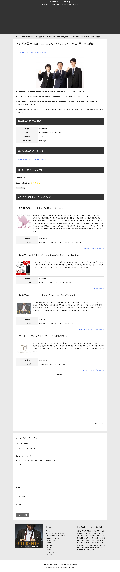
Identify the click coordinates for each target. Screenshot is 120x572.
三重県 (83, 540)
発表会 (49, 550)
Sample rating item (23, 183)
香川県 (96, 545)
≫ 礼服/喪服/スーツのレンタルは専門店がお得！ (32, 159)
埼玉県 (101, 533)
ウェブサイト (20, 505)
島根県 (97, 543)
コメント (18, 464)
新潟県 (94, 536)
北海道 (79, 531)
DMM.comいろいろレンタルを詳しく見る (91, 329)
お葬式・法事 (51, 540)
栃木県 (91, 533)
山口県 (86, 545)
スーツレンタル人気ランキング (55, 533)
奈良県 (81, 543)
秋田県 (98, 531)
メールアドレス (21, 496)
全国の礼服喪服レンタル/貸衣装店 (56, 536)
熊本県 (97, 547)
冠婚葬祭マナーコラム (52, 538)
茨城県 (86, 533)
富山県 (98, 536)
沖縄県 (92, 550)
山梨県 (86, 538)
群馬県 (96, 533)
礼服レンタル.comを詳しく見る (94, 248)
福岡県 (83, 547)
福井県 (81, 538)
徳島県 (91, 545)
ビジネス (49, 545)
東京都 (83, 536)
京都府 (92, 540)
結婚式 (49, 543)
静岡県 (101, 538)
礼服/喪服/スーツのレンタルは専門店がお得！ (32, 52)
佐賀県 (87, 547)
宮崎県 (81, 550)
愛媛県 (101, 545)
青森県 (84, 531)
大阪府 (97, 540)
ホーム (48, 531)
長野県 (91, 538)
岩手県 (89, 531)
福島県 (81, 533)
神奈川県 (88, 536)
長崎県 (92, 547)
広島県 (81, 545)
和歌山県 (86, 543)
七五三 (49, 547)
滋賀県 (87, 540)
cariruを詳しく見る (98, 288)
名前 (18, 488)
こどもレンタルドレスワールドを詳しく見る (90, 370)
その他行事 (50, 552)
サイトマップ (50, 554)
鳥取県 (92, 543)
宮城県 (94, 531)
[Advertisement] (60, 21)
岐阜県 (96, 538)
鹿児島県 (86, 550)
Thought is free (70, 567)
